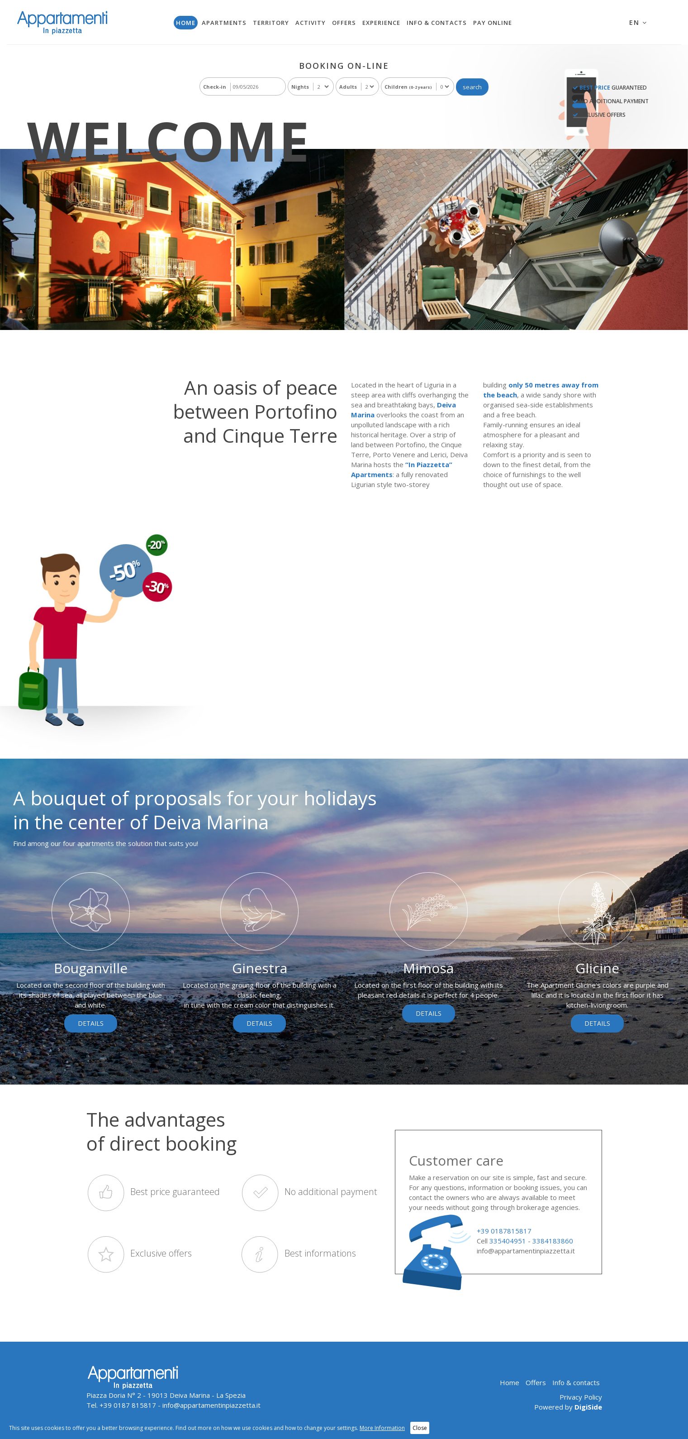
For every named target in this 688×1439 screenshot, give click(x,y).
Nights (300, 86)
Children (408, 86)
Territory (271, 23)
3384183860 (552, 1240)
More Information (382, 1428)
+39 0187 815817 (128, 1405)
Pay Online (492, 23)
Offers (344, 23)
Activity (310, 23)
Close (420, 1428)
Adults (348, 86)
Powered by (568, 1406)
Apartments (224, 23)
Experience (381, 23)
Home (185, 23)
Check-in (214, 86)
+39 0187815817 (504, 1230)
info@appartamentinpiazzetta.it (526, 1250)
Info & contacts (437, 23)
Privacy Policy (581, 1396)
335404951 (507, 1240)
